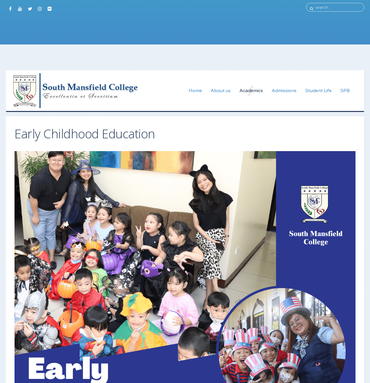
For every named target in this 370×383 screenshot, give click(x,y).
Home (195, 91)
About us (221, 91)
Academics (251, 91)
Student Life (318, 91)
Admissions (284, 91)
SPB (345, 91)
